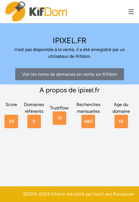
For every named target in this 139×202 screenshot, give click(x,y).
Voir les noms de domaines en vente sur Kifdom (69, 74)
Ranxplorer (123, 194)
